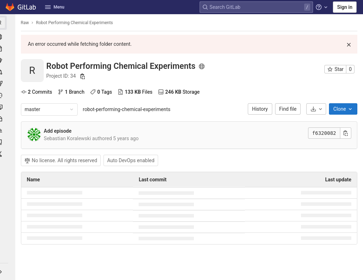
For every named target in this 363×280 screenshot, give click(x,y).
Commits (38, 92)
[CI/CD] (8, 83)
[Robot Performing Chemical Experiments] (8, 23)
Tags (103, 92)
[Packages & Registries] (8, 119)
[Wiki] (8, 142)
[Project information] (8, 37)
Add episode (59, 131)
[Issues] (8, 60)
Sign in (344, 7)
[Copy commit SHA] (345, 133)
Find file (288, 109)
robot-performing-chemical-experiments (128, 109)
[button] (8, 271)
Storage (180, 92)
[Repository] (8, 48)
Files (136, 92)
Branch (73, 92)
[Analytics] (8, 130)
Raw (27, 22)
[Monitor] (8, 107)
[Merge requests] (8, 72)
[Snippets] (8, 154)
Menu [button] (54, 7)
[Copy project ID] (84, 76)
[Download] (316, 109)
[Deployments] (8, 95)
